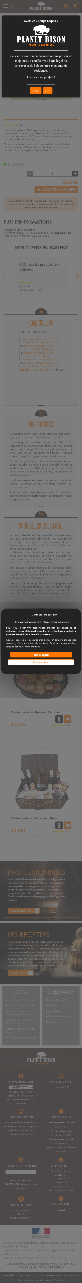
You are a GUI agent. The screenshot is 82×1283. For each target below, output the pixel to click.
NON (36, 90)
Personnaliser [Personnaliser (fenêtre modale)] (41, 662)
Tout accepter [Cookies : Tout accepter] (40, 655)
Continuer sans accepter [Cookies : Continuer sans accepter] (44, 614)
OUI (48, 90)
